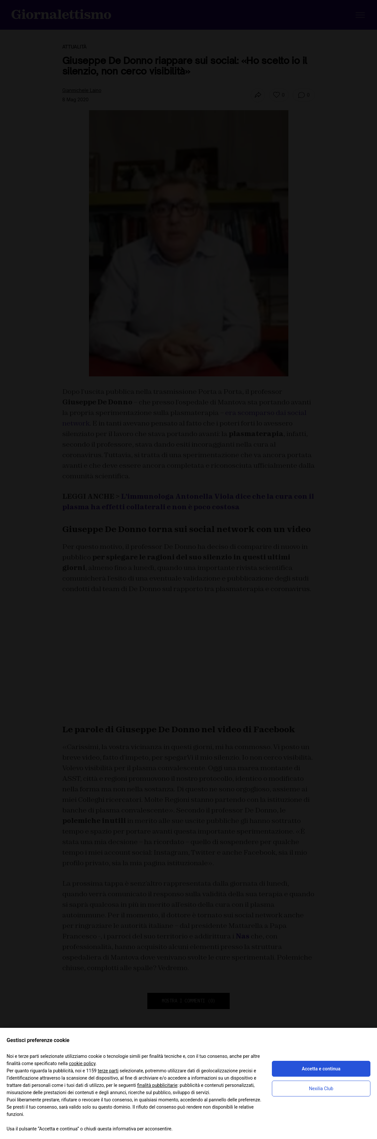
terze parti (108, 1070)
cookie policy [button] (82, 1063)
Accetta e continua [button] (321, 1068)
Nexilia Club (321, 1088)
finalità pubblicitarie (157, 1085)
